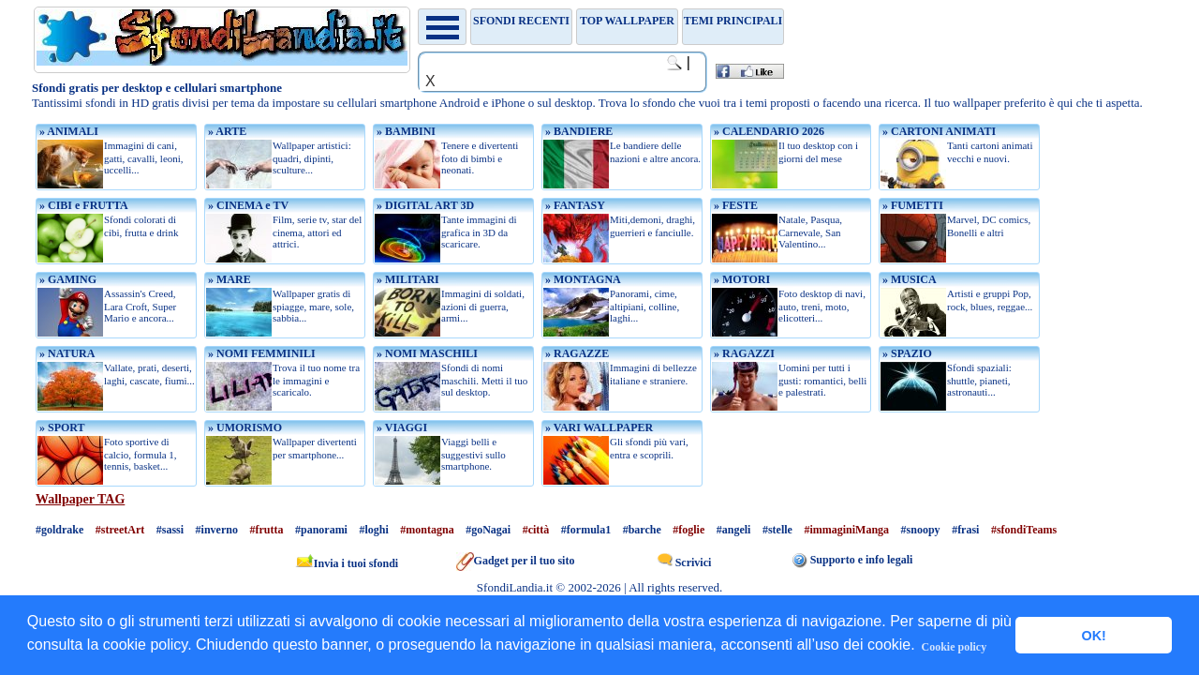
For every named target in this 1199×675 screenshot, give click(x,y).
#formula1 (586, 529)
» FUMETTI (911, 205)
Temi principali (733, 20)
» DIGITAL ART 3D (424, 205)
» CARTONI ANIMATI (938, 131)
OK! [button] (1093, 635)
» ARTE (225, 131)
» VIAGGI (400, 427)
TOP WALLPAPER (627, 20)
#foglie (688, 529)
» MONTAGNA (581, 279)
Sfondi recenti (521, 20)
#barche (642, 529)
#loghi (373, 529)
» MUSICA (908, 279)
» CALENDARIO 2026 (767, 131)
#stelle (777, 529)
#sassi (170, 529)
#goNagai (488, 529)
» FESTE (734, 205)
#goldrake (59, 529)
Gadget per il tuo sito (515, 560)
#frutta (266, 529)
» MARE (228, 279)
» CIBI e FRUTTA (82, 205)
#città (536, 529)
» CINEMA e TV (247, 205)
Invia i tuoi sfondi (346, 563)
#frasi (965, 529)
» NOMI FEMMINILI (260, 353)
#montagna (426, 529)
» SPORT (61, 427)
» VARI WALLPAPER (597, 427)
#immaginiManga (846, 529)
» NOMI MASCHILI (426, 353)
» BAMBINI (405, 131)
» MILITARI (406, 279)
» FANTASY (573, 205)
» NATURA (66, 353)
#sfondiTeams (1024, 529)
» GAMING (66, 279)
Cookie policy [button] (954, 646)
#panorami (321, 529)
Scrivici (684, 562)
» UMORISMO (243, 427)
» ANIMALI (67, 131)
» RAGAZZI (743, 353)
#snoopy (920, 529)
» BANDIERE (577, 131)
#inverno (217, 529)
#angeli (734, 529)
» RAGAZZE (575, 353)
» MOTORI (740, 279)
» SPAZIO (906, 353)
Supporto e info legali (852, 559)
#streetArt (120, 529)
